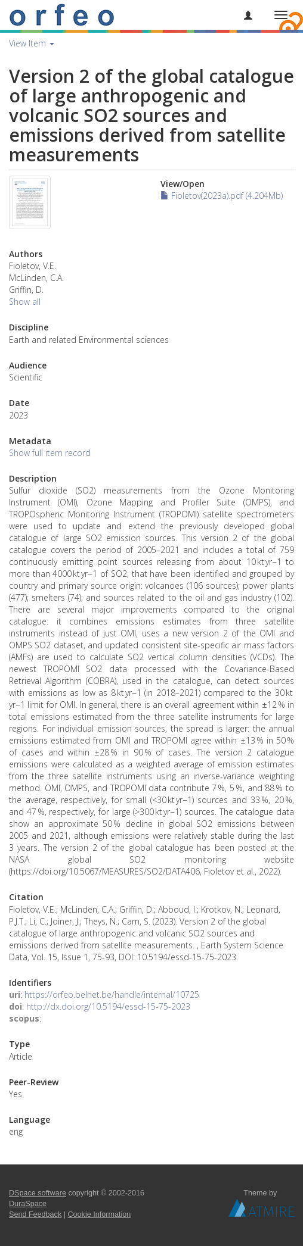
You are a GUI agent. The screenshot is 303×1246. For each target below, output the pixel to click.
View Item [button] (31, 43)
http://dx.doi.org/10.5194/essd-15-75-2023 (108, 1006)
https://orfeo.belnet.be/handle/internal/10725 (111, 994)
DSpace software (37, 1193)
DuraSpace (28, 1204)
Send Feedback (35, 1214)
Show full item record (50, 452)
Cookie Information (99, 1214)
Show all (25, 301)
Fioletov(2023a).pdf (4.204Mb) (221, 195)
